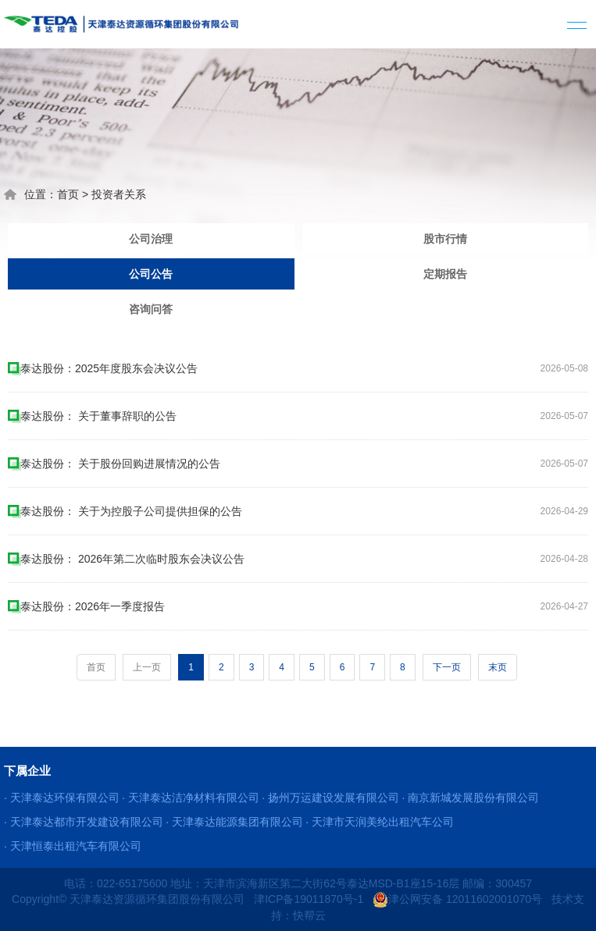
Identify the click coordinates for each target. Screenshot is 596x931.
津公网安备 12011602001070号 (457, 899)
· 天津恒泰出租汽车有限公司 (72, 846)
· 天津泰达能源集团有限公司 (234, 822)
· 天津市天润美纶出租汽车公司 (379, 822)
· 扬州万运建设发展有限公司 (330, 797)
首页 (68, 194)
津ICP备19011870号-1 (308, 899)
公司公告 (151, 274)
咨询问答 (151, 309)
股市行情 (445, 239)
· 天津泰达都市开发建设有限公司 (83, 822)
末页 (497, 667)
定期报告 (445, 274)
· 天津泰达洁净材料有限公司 (190, 797)
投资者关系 (118, 194)
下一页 (447, 667)
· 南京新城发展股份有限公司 (470, 797)
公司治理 (151, 239)
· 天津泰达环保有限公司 (62, 797)
